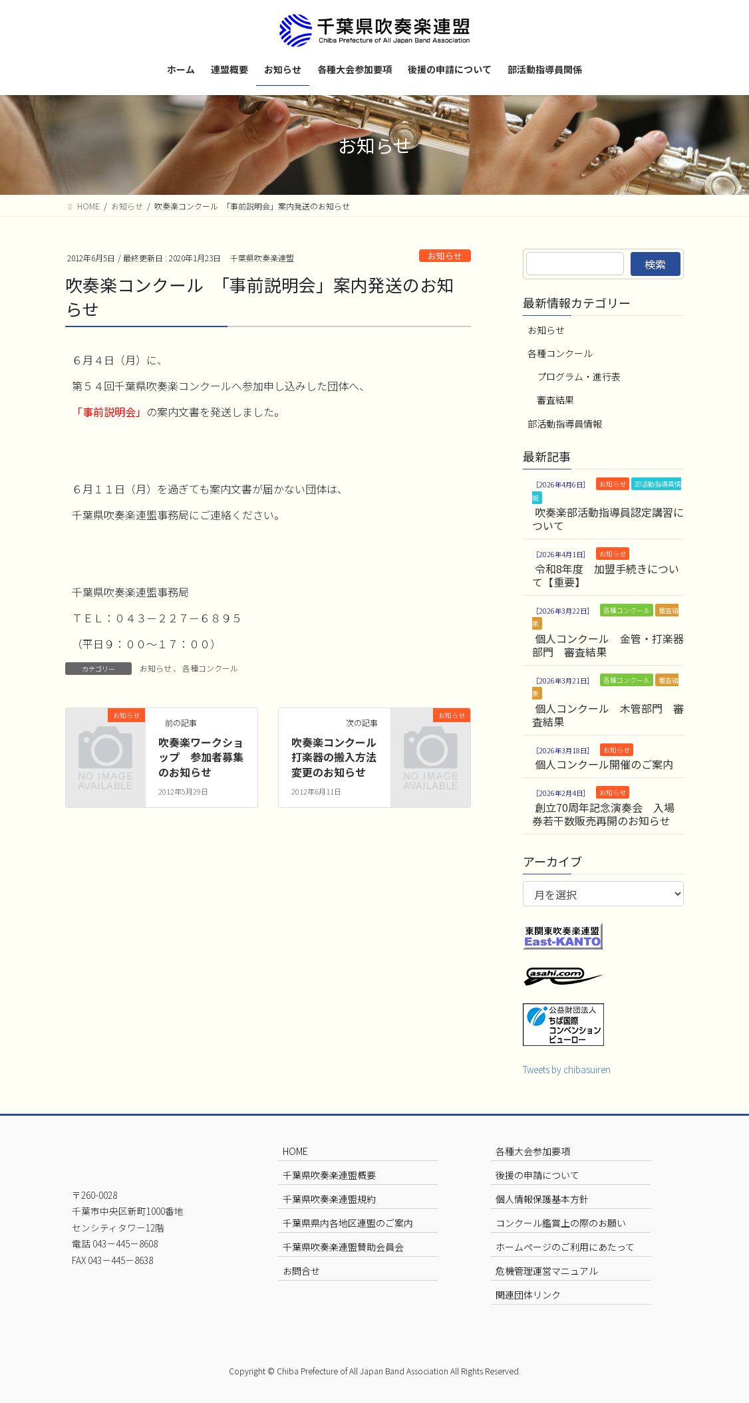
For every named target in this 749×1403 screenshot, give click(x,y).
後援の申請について (537, 1175)
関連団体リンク (528, 1294)
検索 (655, 264)
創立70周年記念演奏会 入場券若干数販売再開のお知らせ (603, 814)
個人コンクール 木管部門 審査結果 (608, 714)
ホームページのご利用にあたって (565, 1246)
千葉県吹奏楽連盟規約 (329, 1199)
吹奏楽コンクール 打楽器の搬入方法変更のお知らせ (339, 757)
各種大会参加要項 (533, 1151)
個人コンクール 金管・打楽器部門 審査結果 (608, 645)
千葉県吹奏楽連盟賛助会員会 (343, 1246)
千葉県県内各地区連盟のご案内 (348, 1222)
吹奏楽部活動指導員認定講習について (608, 518)
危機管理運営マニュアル (547, 1270)
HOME (295, 1151)
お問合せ (301, 1270)
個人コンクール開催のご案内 (604, 764)
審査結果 (555, 399)
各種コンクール (210, 668)
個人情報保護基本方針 (542, 1199)
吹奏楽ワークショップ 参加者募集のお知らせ (200, 757)
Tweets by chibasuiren (567, 1069)
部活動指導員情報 (564, 423)
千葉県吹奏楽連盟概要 (329, 1175)
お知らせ (445, 255)
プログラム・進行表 (579, 376)
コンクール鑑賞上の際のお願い (561, 1222)
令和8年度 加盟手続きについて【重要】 (605, 575)
